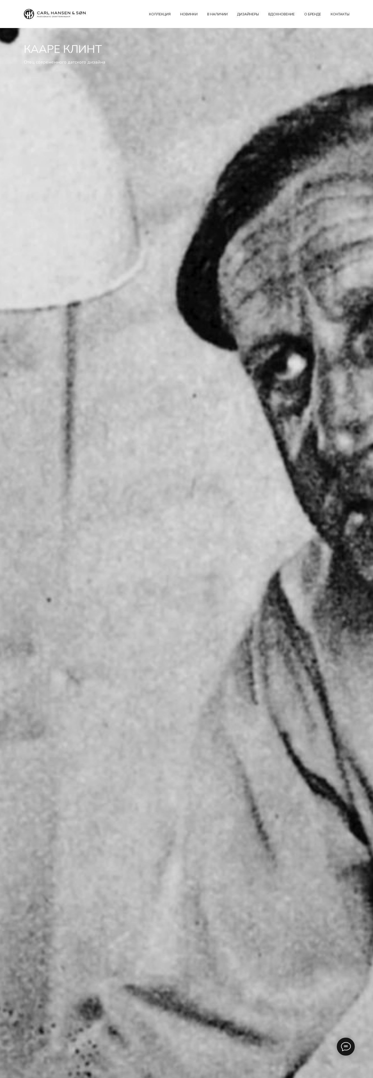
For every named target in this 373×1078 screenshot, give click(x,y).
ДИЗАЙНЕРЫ (248, 14)
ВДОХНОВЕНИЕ (281, 14)
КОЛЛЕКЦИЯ (160, 14)
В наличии (217, 14)
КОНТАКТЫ (340, 14)
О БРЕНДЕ (312, 14)
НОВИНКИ (189, 14)
